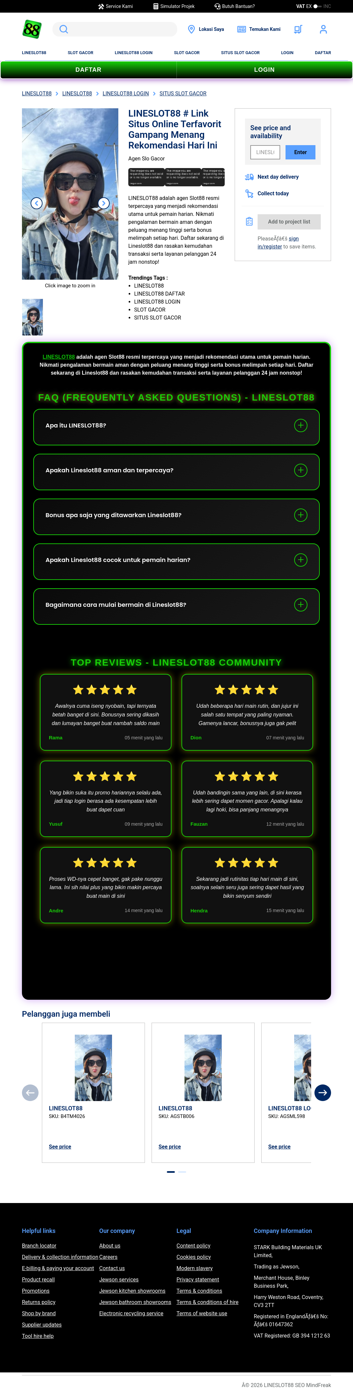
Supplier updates (41, 1325)
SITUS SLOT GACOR (240, 52)
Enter (300, 152)
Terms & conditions (199, 1291)
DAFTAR (323, 52)
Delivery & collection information (60, 1257)
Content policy (193, 1246)
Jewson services (119, 1279)
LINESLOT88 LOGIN (134, 52)
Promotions (36, 1291)
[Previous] (30, 1092)
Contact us (112, 1268)
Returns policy (39, 1302)
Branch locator (39, 1246)
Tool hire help (38, 1336)
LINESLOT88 (34, 52)
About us (110, 1246)
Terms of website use (202, 1313)
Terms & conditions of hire (208, 1302)
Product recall (38, 1279)
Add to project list (289, 222)
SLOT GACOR (80, 52)
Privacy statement (198, 1279)
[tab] (171, 1172)
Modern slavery (195, 1268)
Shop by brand (39, 1313)
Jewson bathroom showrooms (135, 1302)
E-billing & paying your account (58, 1268)
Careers (108, 1257)
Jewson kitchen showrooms (132, 1291)
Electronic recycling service (131, 1313)
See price (60, 1147)
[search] (115, 29)
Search (62, 29)
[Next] (322, 1092)
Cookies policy (194, 1257)
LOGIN (287, 52)
